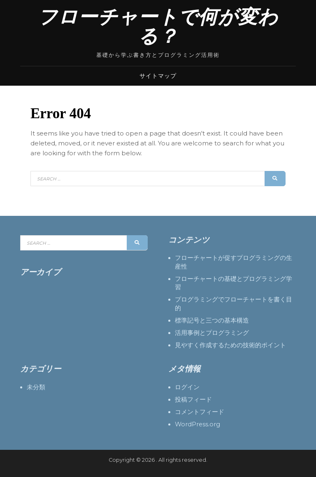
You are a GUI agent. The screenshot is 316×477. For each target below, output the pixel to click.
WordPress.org (197, 424)
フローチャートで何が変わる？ (158, 27)
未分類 (36, 387)
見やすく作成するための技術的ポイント (230, 345)
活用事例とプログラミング (212, 333)
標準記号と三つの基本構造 (212, 320)
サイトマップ (158, 75)
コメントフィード (199, 412)
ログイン (187, 387)
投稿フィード (193, 399)
